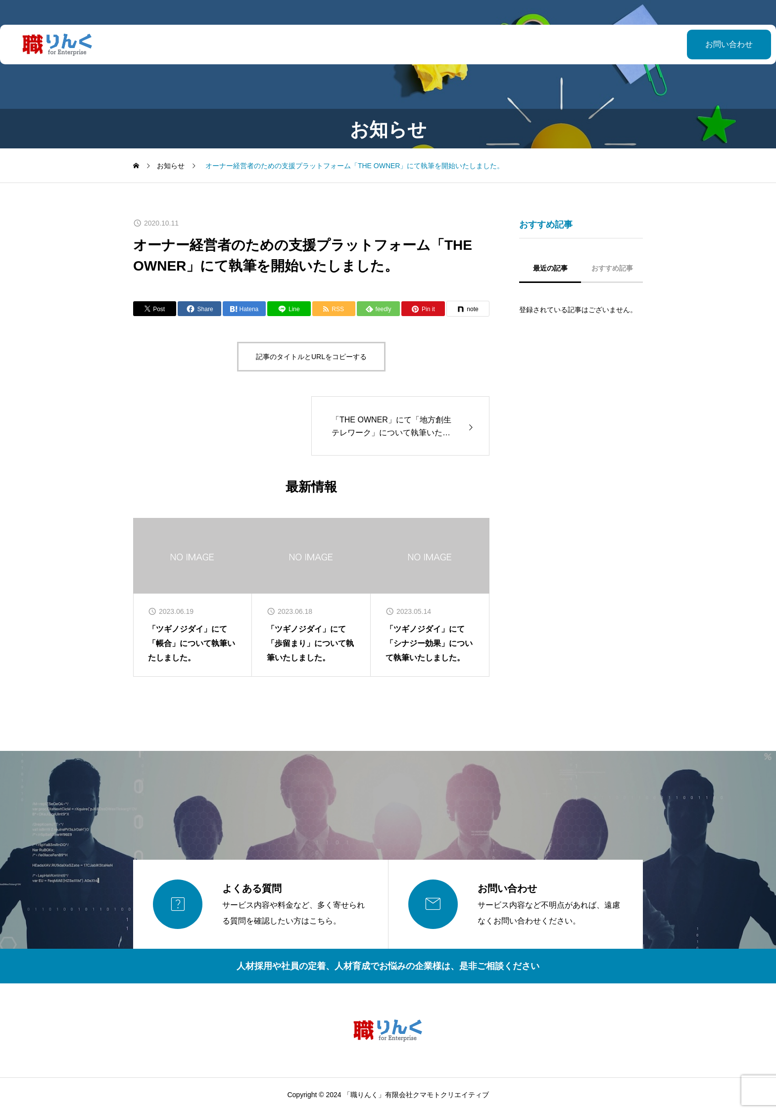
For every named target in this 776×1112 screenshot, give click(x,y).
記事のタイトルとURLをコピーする (311, 357)
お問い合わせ (704, 44)
